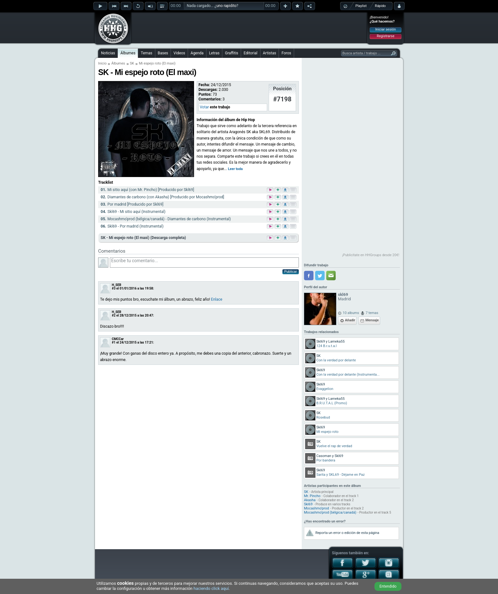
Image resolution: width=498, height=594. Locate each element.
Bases (163, 53)
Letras (214, 53)
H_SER (116, 285)
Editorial (250, 53)
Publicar (290, 272)
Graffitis (231, 53)
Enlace (216, 299)
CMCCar (118, 339)
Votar (204, 107)
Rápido (380, 6)
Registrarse (385, 36)
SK (132, 63)
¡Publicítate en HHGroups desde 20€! (370, 255)
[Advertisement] (249, 27)
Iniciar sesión (385, 29)
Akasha (309, 500)
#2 (114, 315)
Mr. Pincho (312, 496)
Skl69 (308, 504)
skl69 (343, 294)
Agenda (197, 53)
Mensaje (372, 320)
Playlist (361, 6)
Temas (146, 53)
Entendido (388, 586)
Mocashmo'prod (316, 508)
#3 (114, 288)
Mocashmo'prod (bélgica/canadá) (330, 512)
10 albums (351, 313)
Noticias (108, 53)
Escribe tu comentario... (204, 262)
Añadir (350, 320)
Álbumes (127, 53)
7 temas (372, 313)
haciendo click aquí (211, 588)
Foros (286, 53)
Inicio (102, 63)
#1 (114, 342)
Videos (179, 53)
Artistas (269, 53)
